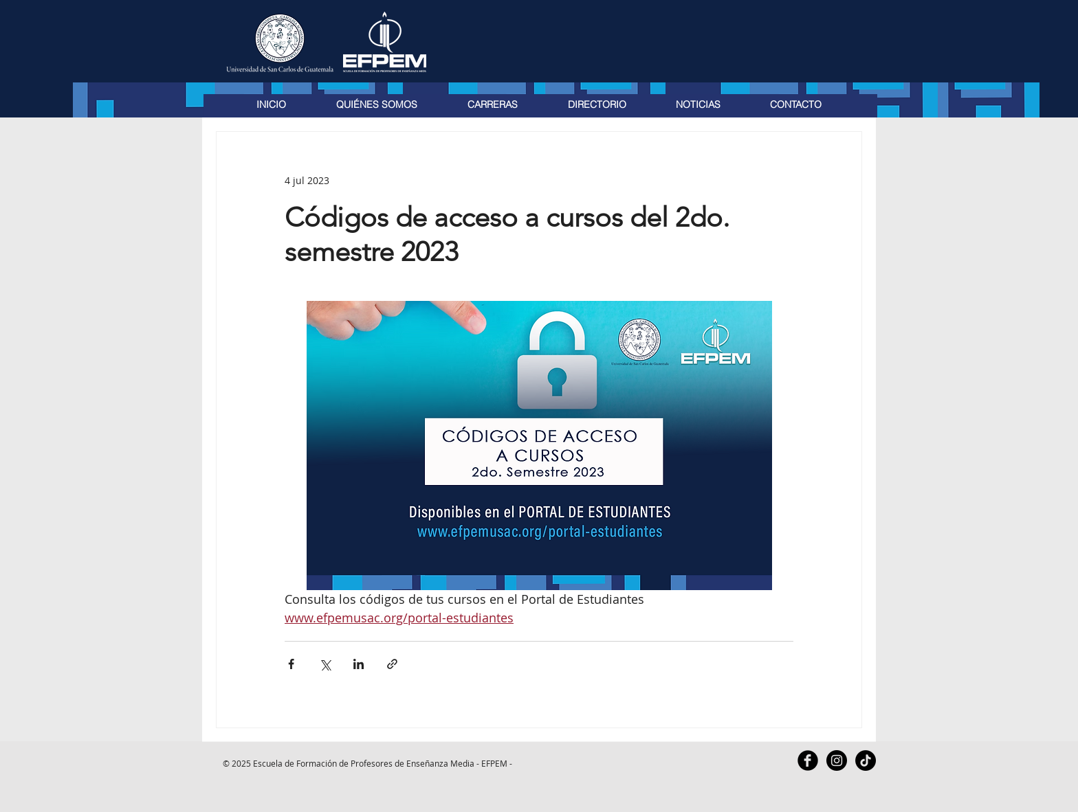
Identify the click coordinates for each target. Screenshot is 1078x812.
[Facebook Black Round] (808, 760)
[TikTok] (865, 760)
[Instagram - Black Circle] (836, 760)
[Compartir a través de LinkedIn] (358, 663)
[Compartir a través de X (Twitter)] (324, 663)
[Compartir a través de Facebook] (291, 663)
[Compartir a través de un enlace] (392, 663)
